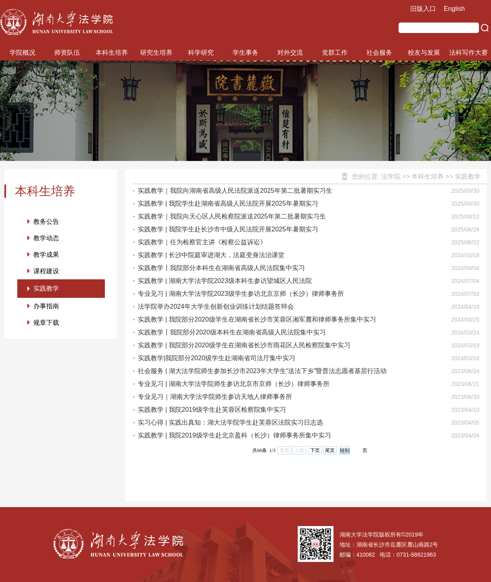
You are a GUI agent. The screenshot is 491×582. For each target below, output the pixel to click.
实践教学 (46, 288)
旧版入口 (423, 8)
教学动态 (46, 238)
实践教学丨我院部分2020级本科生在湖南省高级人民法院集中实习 (232, 332)
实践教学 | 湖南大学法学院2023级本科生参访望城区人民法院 (225, 280)
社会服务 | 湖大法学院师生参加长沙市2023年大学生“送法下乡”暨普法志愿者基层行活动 (262, 370)
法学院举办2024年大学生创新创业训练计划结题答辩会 (216, 306)
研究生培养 (156, 52)
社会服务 (379, 52)
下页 (315, 450)
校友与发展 (424, 52)
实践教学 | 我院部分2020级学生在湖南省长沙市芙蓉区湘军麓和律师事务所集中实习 (257, 319)
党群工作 (335, 52)
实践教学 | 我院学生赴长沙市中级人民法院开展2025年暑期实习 (228, 229)
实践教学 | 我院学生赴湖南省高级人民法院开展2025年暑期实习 (228, 203)
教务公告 (46, 221)
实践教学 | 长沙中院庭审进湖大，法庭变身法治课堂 (211, 255)
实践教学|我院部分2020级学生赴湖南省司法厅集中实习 (216, 358)
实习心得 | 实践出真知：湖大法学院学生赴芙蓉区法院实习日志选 (230, 422)
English (454, 8)
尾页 (330, 450)
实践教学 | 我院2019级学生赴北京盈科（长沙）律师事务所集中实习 (234, 435)
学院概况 (22, 52)
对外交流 (290, 52)
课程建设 (46, 271)
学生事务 (245, 52)
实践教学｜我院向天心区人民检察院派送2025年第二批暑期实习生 (232, 216)
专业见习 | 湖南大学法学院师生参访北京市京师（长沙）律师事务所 (233, 383)
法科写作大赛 (468, 52)
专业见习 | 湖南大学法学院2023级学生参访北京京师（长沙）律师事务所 (241, 293)
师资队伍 (67, 52)
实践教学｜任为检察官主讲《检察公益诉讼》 (202, 242)
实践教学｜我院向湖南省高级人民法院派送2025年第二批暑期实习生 (235, 190)
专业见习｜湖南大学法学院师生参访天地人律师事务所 (215, 396)
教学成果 (46, 254)
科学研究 (201, 52)
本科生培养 (112, 52)
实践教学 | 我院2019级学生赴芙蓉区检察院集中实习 (212, 409)
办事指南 (46, 306)
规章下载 (46, 322)
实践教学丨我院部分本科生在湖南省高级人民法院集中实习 (221, 267)
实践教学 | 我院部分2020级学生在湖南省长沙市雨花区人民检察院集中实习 (244, 345)
